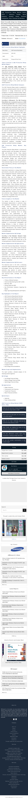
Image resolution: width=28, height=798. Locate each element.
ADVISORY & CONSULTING (14, 748)
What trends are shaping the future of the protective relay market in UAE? (14, 428)
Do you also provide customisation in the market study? (14, 441)
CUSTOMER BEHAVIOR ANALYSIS (14, 756)
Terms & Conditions (14, 733)
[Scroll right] (26, 44)
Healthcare (14, 776)
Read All (4, 584)
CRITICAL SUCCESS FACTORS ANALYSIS (14, 759)
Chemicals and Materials (14, 768)
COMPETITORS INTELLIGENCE (14, 751)
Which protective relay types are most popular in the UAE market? (14, 415)
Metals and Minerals (14, 782)
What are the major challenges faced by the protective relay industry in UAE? (14, 421)
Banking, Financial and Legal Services (14, 781)
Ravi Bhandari (22, 38)
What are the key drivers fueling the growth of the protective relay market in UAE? (14, 409)
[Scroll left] (2, 44)
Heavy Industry (14, 773)
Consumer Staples (14, 779)
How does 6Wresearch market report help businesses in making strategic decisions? (14, 434)
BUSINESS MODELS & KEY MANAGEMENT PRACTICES (14, 758)
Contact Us (14, 739)
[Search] (23, 2)
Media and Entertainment (14, 784)
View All (14, 539)
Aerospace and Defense (14, 766)
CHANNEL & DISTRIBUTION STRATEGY (14, 753)
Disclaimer (14, 738)
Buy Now (14, 461)
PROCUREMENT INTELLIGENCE (14, 754)
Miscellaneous (14, 786)
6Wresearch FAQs (14, 736)
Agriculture (13, 787)
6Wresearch (11, 797)
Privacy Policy (14, 731)
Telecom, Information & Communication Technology (13, 774)
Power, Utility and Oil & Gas (14, 771)
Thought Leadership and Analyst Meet (14, 741)
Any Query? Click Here (14, 473)
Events (14, 728)
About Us (14, 726)
